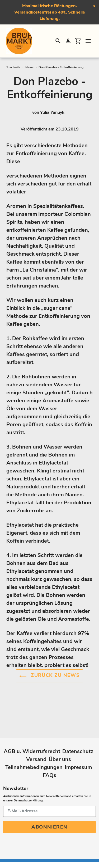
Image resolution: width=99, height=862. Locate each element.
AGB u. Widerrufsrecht (32, 732)
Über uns (60, 739)
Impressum (78, 747)
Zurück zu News (49, 676)
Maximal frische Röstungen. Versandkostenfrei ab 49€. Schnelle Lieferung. (49, 12)
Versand (36, 739)
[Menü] (88, 41)
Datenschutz (77, 732)
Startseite (13, 67)
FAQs (49, 755)
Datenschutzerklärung (28, 781)
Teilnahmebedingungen (34, 747)
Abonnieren (49, 807)
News (29, 67)
